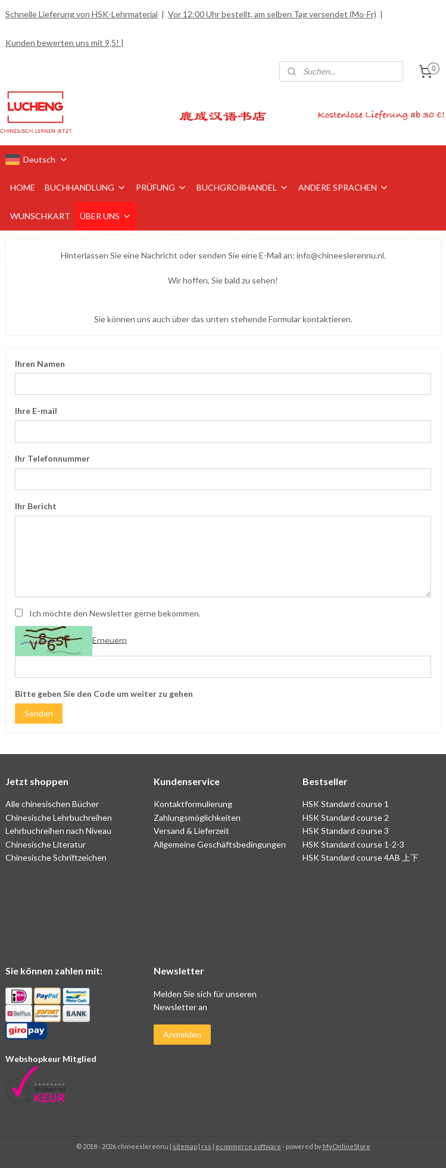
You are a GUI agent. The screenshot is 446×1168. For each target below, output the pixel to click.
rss (206, 1146)
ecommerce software (248, 1146)
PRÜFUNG (161, 187)
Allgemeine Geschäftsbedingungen (220, 844)
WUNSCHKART (40, 216)
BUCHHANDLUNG (85, 187)
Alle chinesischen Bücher (52, 804)
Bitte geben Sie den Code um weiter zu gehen (104, 694)
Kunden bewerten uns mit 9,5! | (64, 43)
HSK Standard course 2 (346, 817)
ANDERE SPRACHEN (343, 187)
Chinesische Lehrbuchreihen (58, 817)
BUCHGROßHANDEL (243, 187)
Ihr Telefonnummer (52, 459)
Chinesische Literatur (45, 844)
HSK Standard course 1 (346, 804)
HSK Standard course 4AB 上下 (360, 857)
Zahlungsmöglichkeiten (197, 817)
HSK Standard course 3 (345, 831)
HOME (22, 187)
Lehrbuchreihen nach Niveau (58, 831)
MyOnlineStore (346, 1146)
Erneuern (109, 640)
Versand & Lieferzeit (191, 831)
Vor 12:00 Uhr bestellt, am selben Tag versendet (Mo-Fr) (272, 14)
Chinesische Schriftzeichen (56, 857)
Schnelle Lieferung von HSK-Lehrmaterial (81, 14)
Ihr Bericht (36, 506)
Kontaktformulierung (193, 804)
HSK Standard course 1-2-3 (353, 844)
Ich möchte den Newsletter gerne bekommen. (115, 613)
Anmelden (182, 1034)
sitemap (185, 1146)
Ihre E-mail (36, 411)
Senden (38, 713)
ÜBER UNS (106, 216)
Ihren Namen (40, 364)
